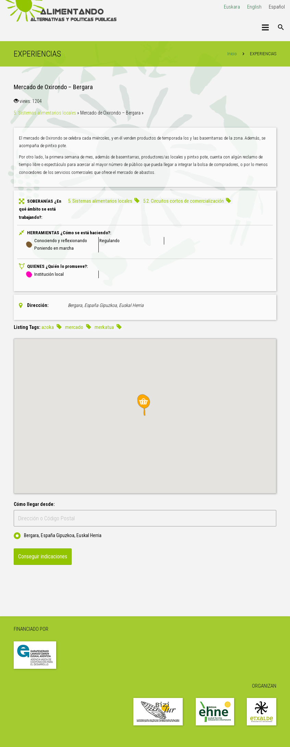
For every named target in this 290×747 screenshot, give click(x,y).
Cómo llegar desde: (34, 504)
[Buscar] (281, 27)
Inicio (232, 53)
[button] (145, 405)
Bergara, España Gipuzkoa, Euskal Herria (57, 535)
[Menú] (265, 27)
